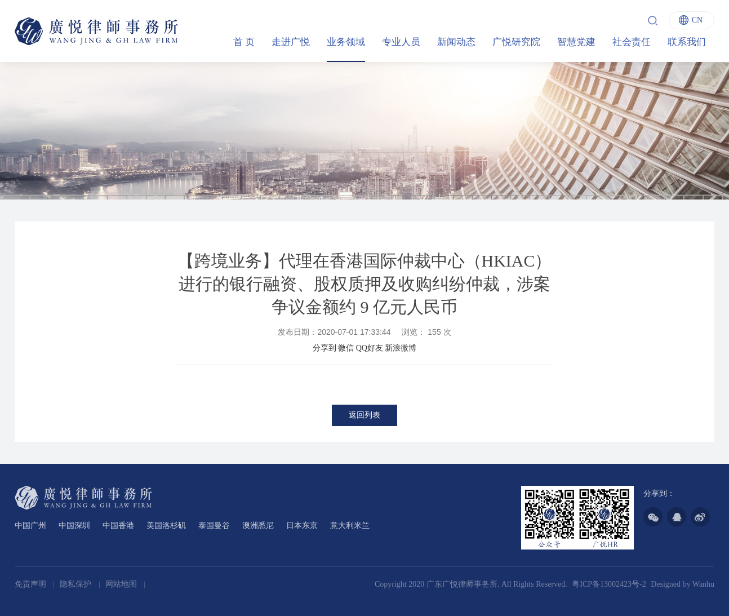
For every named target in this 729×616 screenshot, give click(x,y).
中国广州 (30, 525)
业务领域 (346, 42)
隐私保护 (77, 584)
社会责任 (631, 42)
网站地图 (122, 584)
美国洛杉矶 (166, 525)
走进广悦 (291, 42)
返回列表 (364, 415)
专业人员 (401, 42)
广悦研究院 (516, 42)
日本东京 (302, 525)
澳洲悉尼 (258, 525)
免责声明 (31, 584)
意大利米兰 (350, 525)
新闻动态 (456, 42)
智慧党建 (576, 42)
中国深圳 (74, 525)
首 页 (244, 42)
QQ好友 (369, 348)
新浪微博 (400, 348)
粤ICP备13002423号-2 (609, 584)
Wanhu (703, 584)
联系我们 (687, 42)
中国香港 (118, 525)
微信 (346, 348)
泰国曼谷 (214, 525)
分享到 (324, 348)
